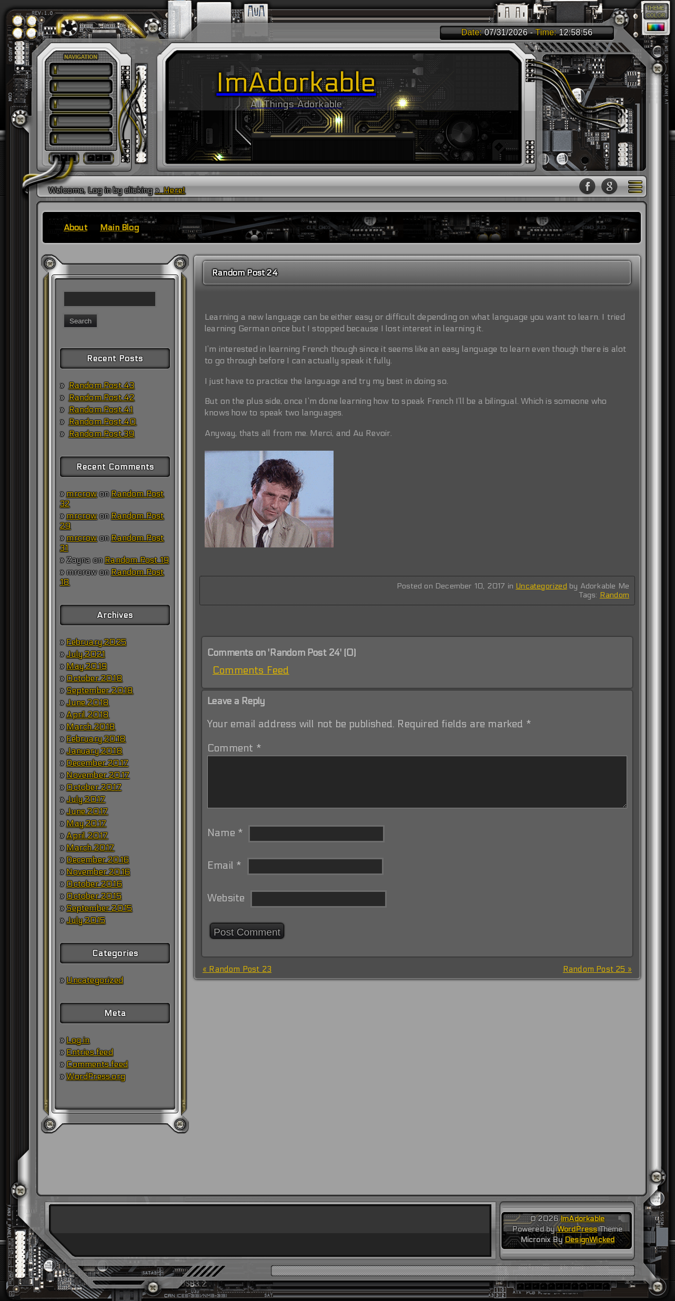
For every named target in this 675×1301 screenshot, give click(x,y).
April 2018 (87, 714)
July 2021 (85, 654)
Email (224, 865)
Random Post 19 (137, 560)
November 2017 (97, 775)
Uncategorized (94, 980)
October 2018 (94, 678)
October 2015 (93, 896)
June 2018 (87, 702)
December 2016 (97, 860)
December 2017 (97, 763)
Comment (234, 748)
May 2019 (86, 666)
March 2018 (90, 726)
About (75, 227)
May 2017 (86, 823)
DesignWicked (589, 1239)
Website (226, 898)
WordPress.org (95, 1076)
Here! (173, 190)
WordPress (577, 1229)
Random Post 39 (102, 434)
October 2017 (93, 787)
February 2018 (96, 739)
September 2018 (99, 690)
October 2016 (94, 884)
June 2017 (87, 811)
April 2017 (87, 835)
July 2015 (85, 920)
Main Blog (119, 227)
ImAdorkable (582, 1218)
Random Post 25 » (597, 969)
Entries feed (89, 1052)
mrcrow (81, 494)
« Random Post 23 (237, 969)
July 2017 (85, 799)
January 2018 (94, 751)
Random (614, 595)
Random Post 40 (103, 421)
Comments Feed (251, 670)
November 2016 (98, 872)
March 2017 (90, 847)
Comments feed (97, 1064)
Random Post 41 (101, 409)
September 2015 (99, 908)
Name (225, 833)
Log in (77, 1040)
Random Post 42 (102, 397)
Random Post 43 (102, 385)
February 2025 (96, 642)
